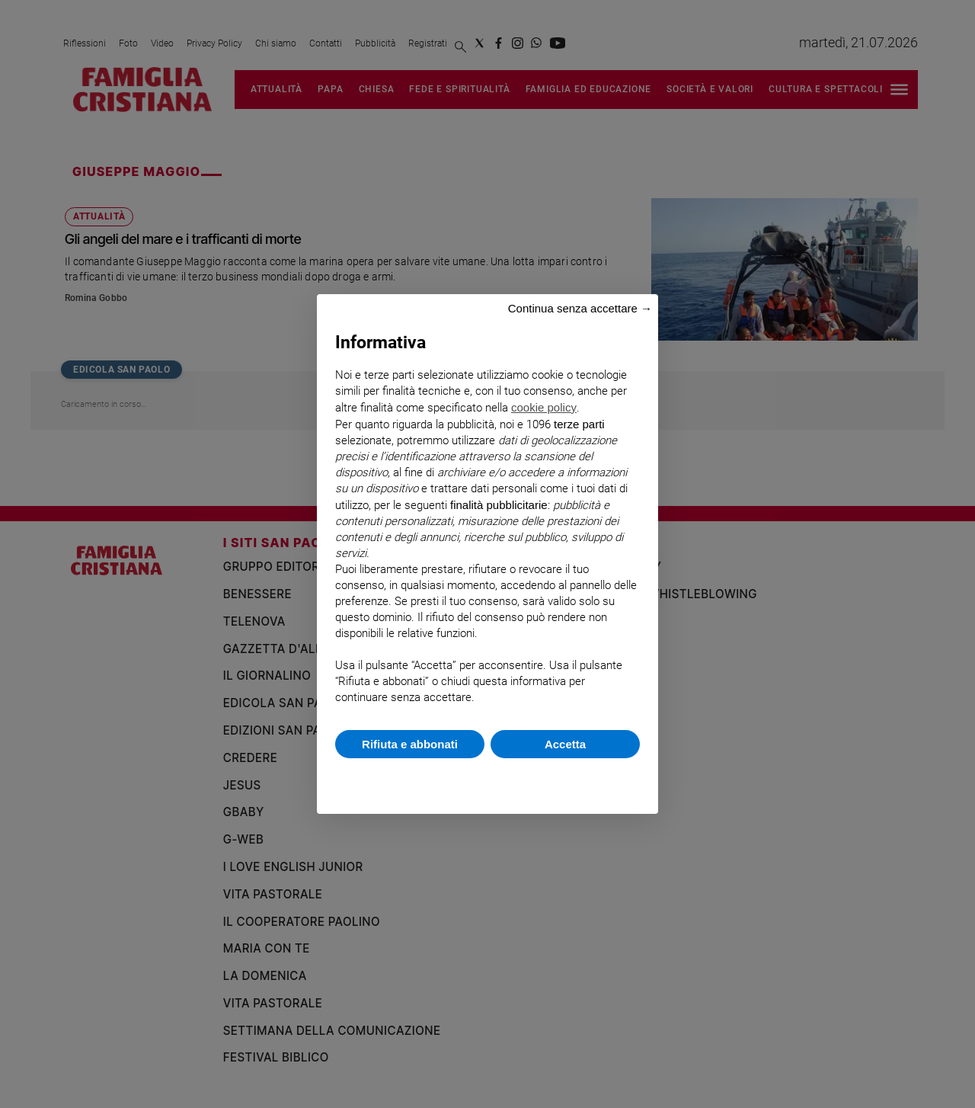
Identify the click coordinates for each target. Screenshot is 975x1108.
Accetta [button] (565, 744)
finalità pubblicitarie (499, 504)
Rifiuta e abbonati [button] (410, 744)
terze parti (579, 424)
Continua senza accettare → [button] (580, 308)
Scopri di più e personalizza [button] (487, 778)
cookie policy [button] (544, 407)
